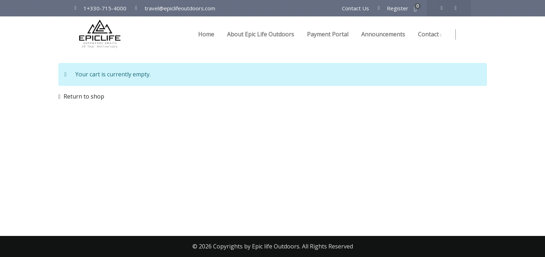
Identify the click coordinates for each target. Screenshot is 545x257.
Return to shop (83, 96)
